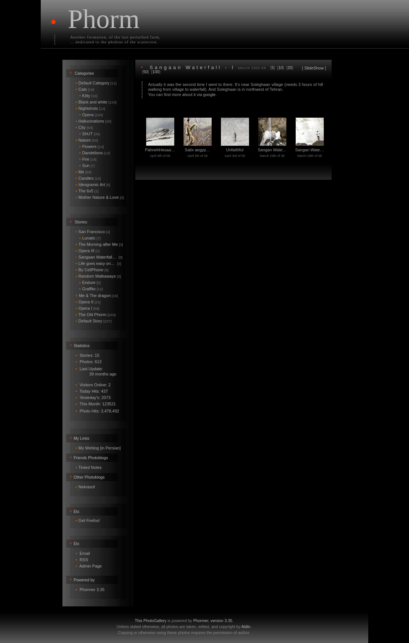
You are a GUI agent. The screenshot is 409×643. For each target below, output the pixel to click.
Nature (87, 140)
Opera (91, 114)
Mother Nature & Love (100, 197)
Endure (90, 282)
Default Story (93, 321)
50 (145, 71)
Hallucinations (93, 121)
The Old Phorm (96, 314)
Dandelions (94, 153)
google (209, 94)
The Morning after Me (99, 244)
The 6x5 (87, 191)
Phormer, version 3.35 (212, 620)
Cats (85, 89)
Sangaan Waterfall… (99, 257)
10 (281, 67)
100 (156, 71)
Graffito (91, 289)
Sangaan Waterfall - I (192, 67)
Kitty (88, 95)
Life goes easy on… (98, 263)
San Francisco (93, 231)
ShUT (89, 134)
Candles (88, 178)
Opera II (88, 302)
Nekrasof (87, 487)
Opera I (87, 308)
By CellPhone (92, 270)
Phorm (103, 19)
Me (83, 172)
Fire (87, 159)
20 (289, 67)
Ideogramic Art (93, 184)
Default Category (96, 83)
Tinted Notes (90, 467)
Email (85, 553)
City (84, 127)
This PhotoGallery (151, 620)
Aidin (246, 626)
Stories (81, 222)
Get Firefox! (89, 520)
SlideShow (314, 68)
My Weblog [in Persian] (100, 448)
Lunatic (90, 238)
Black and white (96, 102)
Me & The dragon (97, 295)
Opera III (87, 250)
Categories (84, 73)
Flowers (91, 146)
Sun (87, 165)
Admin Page (90, 566)
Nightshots (90, 108)
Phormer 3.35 (92, 589)
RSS (84, 559)
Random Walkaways (98, 276)
